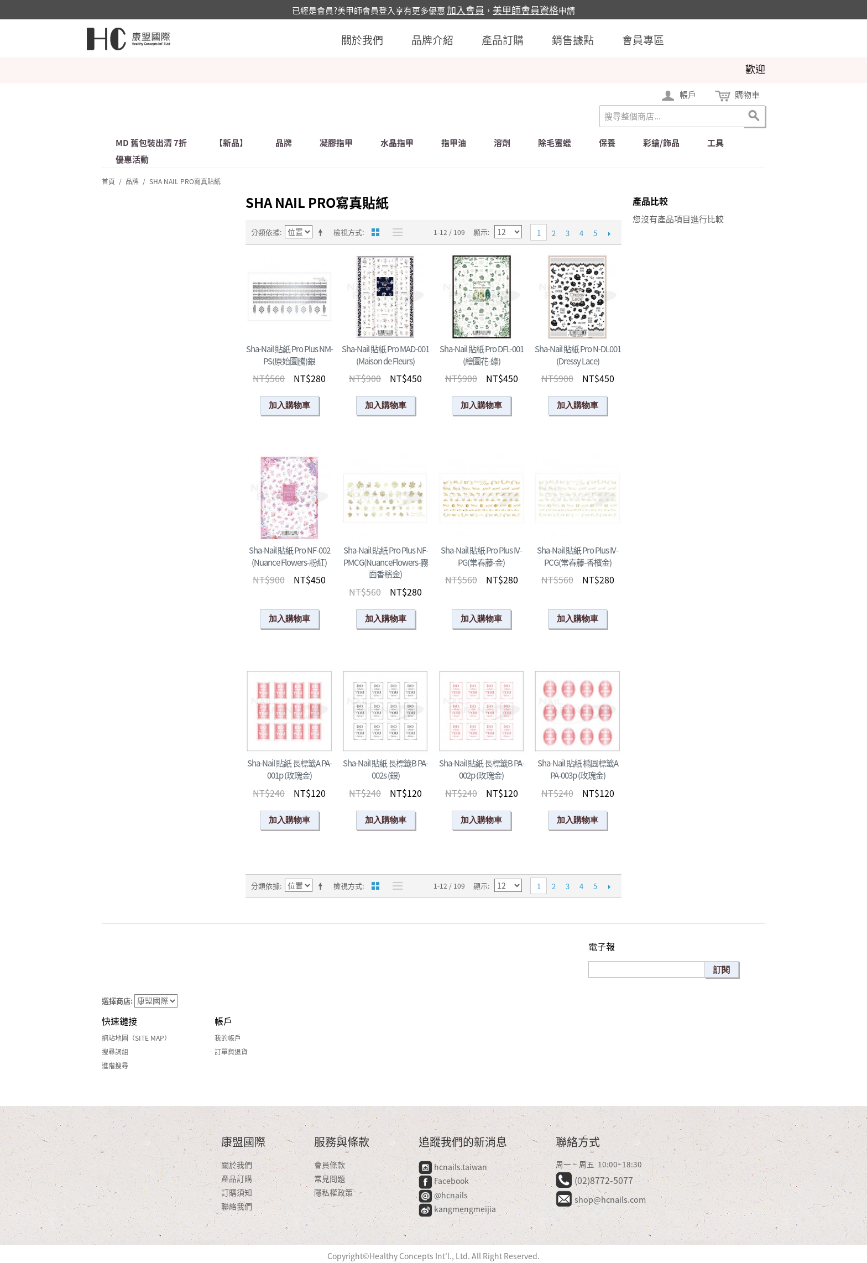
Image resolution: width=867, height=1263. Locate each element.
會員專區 (643, 40)
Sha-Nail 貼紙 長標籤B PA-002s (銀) (385, 769)
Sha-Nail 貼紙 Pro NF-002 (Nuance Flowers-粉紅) (289, 556)
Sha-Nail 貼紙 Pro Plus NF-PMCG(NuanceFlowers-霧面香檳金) (385, 562)
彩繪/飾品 (661, 143)
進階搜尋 (115, 1066)
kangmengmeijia (457, 1208)
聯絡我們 (236, 1206)
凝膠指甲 (336, 143)
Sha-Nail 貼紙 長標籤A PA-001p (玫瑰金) (289, 769)
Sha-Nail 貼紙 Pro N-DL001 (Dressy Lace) (578, 355)
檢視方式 (347, 232)
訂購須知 (236, 1192)
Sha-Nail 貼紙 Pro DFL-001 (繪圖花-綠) (482, 355)
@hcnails (443, 1195)
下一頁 (609, 233)
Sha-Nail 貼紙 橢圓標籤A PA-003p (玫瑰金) (577, 769)
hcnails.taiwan (453, 1166)
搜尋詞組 (115, 1052)
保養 (607, 143)
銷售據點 (573, 40)
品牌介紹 (432, 40)
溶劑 (502, 143)
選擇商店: (117, 1000)
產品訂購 (503, 40)
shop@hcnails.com (610, 1199)
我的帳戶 (228, 1038)
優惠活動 (132, 159)
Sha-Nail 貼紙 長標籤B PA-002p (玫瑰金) (481, 769)
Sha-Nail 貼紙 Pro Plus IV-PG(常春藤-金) (481, 556)
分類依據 (265, 232)
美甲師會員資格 (525, 10)
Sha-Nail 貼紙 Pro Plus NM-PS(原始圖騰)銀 (289, 355)
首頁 (108, 181)
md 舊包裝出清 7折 (151, 143)
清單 (395, 232)
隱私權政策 (333, 1192)
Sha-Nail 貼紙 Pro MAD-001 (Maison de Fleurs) (385, 355)
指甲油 (453, 143)
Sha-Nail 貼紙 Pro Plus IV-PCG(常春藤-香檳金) (577, 556)
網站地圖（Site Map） (136, 1038)
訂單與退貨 (231, 1052)
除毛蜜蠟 (554, 143)
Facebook (445, 1180)
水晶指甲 (397, 143)
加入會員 (465, 10)
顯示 (480, 232)
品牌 (283, 143)
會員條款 (329, 1164)
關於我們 (362, 40)
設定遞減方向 (322, 232)
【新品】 (231, 143)
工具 (715, 143)
